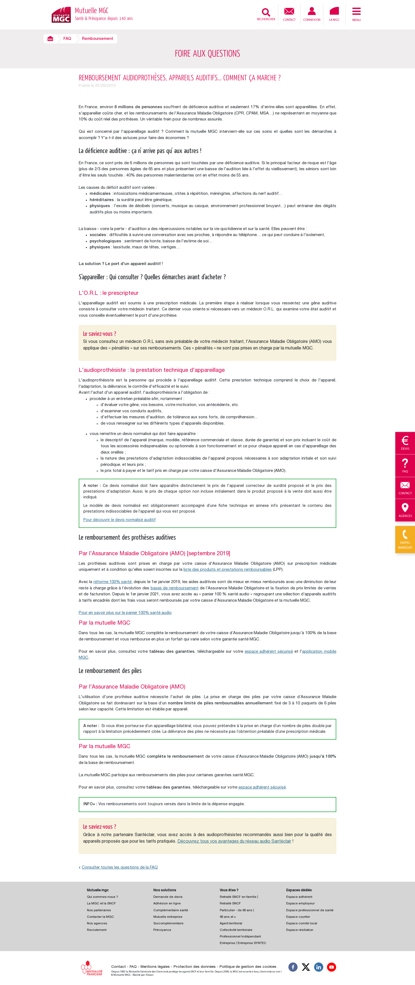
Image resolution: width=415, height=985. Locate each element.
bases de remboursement (175, 588)
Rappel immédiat (405, 540)
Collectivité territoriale (236, 930)
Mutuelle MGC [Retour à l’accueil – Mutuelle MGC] (104, 14)
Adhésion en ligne (167, 903)
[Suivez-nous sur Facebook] (293, 968)
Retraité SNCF (230, 903)
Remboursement (97, 39)
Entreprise (227, 943)
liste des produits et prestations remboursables (227, 570)
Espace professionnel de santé (310, 910)
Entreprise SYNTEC (252, 943)
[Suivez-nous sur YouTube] (331, 968)
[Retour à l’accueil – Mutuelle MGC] (61, 14)
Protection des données (195, 967)
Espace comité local (301, 923)
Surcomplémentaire (168, 923)
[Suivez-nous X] (306, 968)
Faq (405, 465)
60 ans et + (228, 917)
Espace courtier (298, 917)
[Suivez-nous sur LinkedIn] (318, 968)
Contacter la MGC (100, 917)
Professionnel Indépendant (240, 936)
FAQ (67, 39)
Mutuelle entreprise (167, 917)
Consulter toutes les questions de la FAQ (118, 868)
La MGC (334, 14)
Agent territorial (231, 923)
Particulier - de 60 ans (236, 910)
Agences (405, 510)
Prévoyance (162, 930)
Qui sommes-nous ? (102, 897)
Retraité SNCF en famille (238, 897)
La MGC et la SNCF (101, 903)
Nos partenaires (99, 910)
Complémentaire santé (170, 910)
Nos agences (97, 923)
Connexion (311, 14)
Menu (356, 14)
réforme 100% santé (112, 582)
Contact (289, 14)
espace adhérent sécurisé (269, 652)
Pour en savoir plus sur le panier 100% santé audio (125, 613)
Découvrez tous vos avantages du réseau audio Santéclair (234, 842)
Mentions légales (155, 967)
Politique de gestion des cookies (248, 967)
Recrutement (96, 930)
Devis (405, 443)
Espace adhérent (299, 897)
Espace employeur (300, 903)
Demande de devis (168, 897)
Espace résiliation (299, 930)
